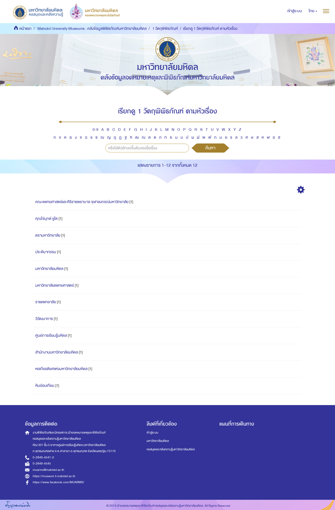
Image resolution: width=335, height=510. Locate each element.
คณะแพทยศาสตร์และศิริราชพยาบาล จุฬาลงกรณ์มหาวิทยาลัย (82, 202)
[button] (312, 11)
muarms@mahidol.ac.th (48, 470)
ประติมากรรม (45, 252)
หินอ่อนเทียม (44, 385)
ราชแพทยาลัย (45, 302)
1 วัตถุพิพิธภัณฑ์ (165, 28)
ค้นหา (210, 148)
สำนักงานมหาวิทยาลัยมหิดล (56, 352)
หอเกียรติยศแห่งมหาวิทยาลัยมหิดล (61, 368)
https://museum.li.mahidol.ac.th (54, 476)
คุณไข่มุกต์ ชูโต (46, 218)
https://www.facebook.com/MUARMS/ (58, 482)
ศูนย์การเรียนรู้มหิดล (51, 335)
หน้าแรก (25, 28)
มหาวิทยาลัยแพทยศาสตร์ (54, 285)
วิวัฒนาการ (44, 318)
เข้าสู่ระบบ (152, 432)
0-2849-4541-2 (43, 457)
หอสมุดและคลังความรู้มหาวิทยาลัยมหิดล (171, 449)
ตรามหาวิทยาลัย (47, 235)
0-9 (95, 129)
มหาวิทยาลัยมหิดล (49, 268)
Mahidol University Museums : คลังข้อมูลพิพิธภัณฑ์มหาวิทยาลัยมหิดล (92, 28)
